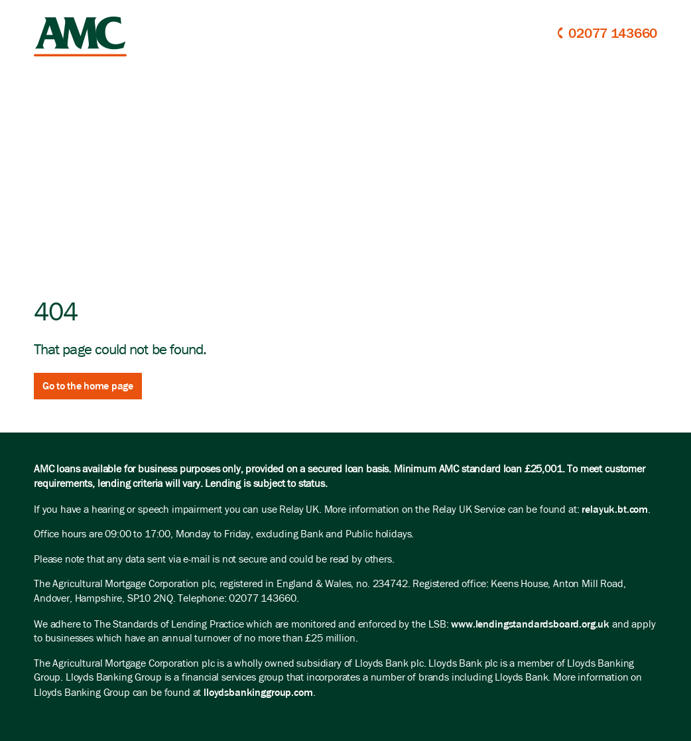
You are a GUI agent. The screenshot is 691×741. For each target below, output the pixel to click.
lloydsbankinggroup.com (258, 692)
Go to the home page (87, 385)
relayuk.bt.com (615, 509)
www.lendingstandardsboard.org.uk (530, 624)
